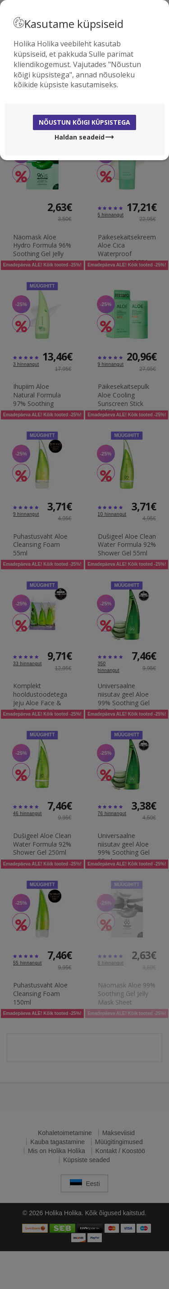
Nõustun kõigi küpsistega (84, 122)
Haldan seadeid (84, 137)
